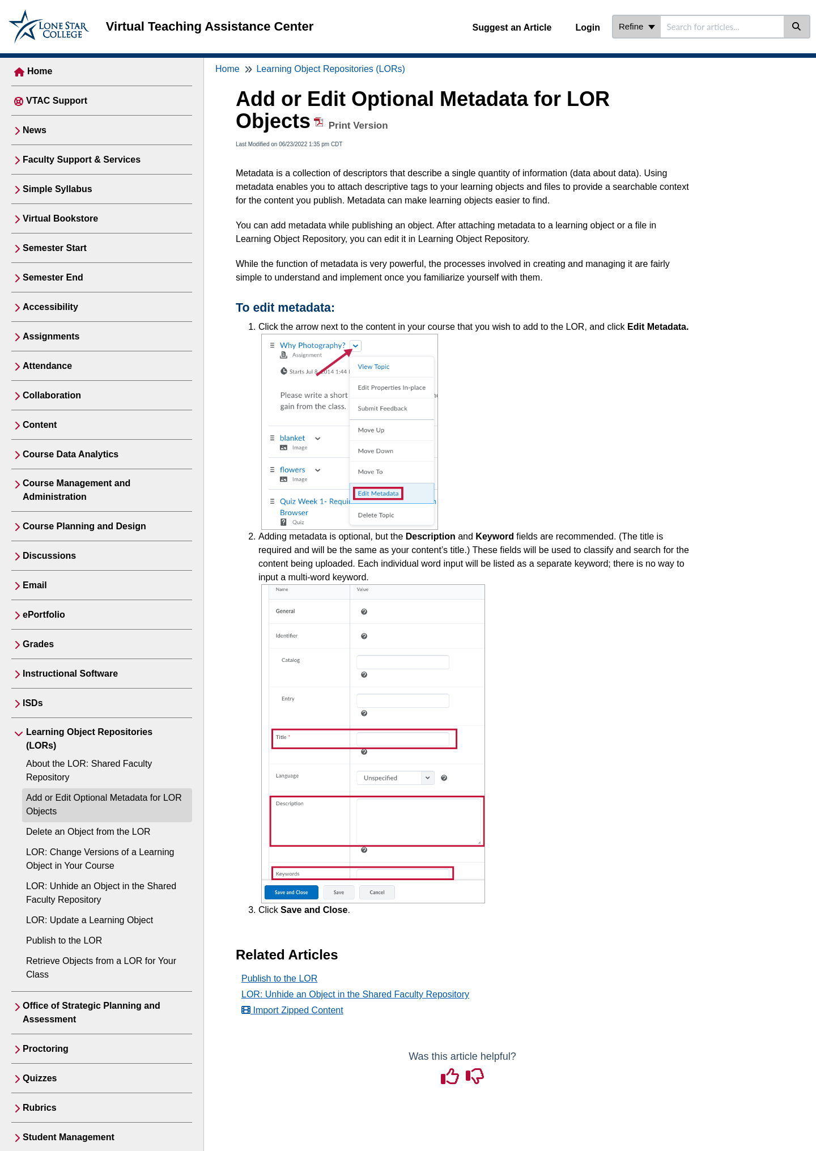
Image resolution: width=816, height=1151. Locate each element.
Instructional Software (70, 673)
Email (35, 585)
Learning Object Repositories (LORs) (89, 738)
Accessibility (50, 307)
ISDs (33, 703)
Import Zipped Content (292, 1010)
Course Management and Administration (76, 490)
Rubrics (40, 1107)
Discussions (49, 555)
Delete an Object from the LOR (88, 831)
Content (40, 425)
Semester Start (55, 248)
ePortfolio (44, 614)
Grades (38, 644)
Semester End (53, 277)
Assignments (51, 336)
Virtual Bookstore (60, 218)
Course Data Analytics (70, 454)
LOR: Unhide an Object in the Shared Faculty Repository (355, 994)
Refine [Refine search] (637, 26)
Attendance (47, 366)
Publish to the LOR (64, 940)
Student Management (68, 1137)
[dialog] (782, 1117)
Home (39, 71)
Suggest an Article (512, 27)
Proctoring (46, 1049)
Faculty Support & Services (82, 159)
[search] (722, 27)
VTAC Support (56, 100)
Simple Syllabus (57, 189)
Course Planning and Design (84, 526)
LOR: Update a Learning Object (89, 920)
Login (587, 27)
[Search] (797, 27)
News (34, 130)
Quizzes (40, 1078)
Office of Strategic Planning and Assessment (91, 1012)
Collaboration (52, 395)
